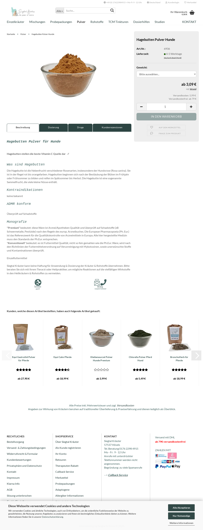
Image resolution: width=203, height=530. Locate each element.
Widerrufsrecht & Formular (22, 453)
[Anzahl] (166, 106)
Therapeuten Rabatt (66, 465)
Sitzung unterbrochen (19, 495)
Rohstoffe (96, 22)
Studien (160, 22)
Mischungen (37, 22)
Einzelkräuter (15, 22)
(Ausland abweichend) (172, 58)
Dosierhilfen (141, 22)
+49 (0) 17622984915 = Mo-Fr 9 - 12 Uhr (123, 2)
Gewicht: (141, 67)
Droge (80, 127)
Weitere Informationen (181, 523)
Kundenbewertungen (19, 459)
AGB (9, 489)
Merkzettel (190, 2)
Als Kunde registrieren (68, 447)
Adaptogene (62, 489)
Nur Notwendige (181, 515)
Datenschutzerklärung (52, 517)
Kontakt (189, 22)
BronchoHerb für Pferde (179, 359)
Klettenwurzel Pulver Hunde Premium (101, 359)
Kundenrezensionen (112, 127)
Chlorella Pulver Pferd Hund (140, 359)
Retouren (60, 459)
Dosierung (53, 127)
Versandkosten (125, 405)
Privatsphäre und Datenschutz (24, 465)
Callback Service (64, 471)
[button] (153, 2)
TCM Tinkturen (118, 22)
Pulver (81, 22)
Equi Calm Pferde (62, 357)
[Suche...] (59, 10)
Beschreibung (23, 127)
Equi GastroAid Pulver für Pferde (23, 359)
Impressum (13, 477)
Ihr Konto (61, 453)
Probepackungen (61, 22)
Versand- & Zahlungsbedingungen (26, 447)
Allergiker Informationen (69, 495)
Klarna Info (13, 483)
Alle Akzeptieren (181, 507)
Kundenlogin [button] (172, 2)
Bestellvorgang (15, 441)
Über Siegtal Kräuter (67, 441)
